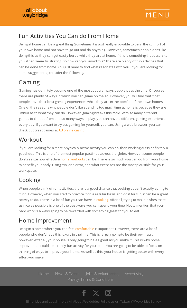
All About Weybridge (84, 301)
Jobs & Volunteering (102, 273)
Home (44, 273)
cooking (102, 199)
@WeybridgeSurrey (146, 301)
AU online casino (72, 130)
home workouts (73, 159)
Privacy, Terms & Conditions (91, 279)
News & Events (67, 273)
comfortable (84, 228)
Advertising (134, 273)
